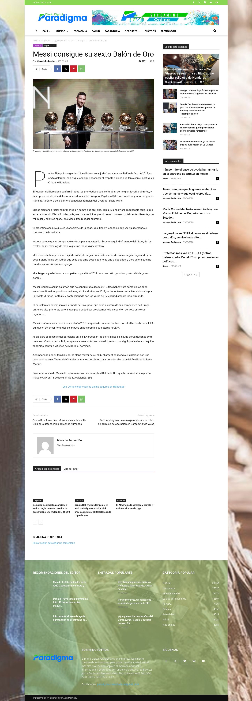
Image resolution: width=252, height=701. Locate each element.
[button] (215, 31)
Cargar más (191, 274)
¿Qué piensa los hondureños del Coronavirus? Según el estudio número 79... (135, 620)
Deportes (132, 31)
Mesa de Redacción (174, 82)
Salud (96, 31)
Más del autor (70, 468)
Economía (80, 31)
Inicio (35, 40)
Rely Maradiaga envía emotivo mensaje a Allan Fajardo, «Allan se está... (135, 585)
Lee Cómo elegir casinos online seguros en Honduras (94, 386)
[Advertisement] (93, 162)
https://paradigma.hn (66, 445)
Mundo (62, 31)
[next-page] (41, 522)
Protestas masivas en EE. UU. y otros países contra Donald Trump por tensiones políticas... (191, 257)
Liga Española (60, 40)
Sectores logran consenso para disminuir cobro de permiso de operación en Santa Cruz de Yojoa (126, 422)
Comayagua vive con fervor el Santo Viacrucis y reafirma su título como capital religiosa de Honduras (190, 73)
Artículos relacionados (47, 468)
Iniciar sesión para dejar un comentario (54, 543)
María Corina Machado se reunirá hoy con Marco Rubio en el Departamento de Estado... (190, 213)
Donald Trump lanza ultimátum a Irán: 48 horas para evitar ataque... (71, 602)
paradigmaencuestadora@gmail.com (118, 684)
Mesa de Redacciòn (46, 61)
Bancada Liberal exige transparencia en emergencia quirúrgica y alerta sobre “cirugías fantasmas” (198, 127)
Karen (165, 178)
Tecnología (168, 31)
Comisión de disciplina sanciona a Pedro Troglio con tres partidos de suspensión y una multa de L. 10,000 (51, 508)
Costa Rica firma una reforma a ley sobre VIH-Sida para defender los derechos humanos (59, 422)
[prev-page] (35, 522)
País (47, 31)
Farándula (112, 31)
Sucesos (150, 31)
